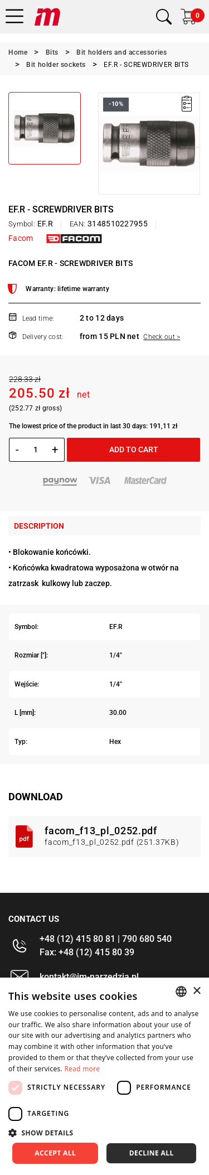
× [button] (196, 991)
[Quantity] (35, 449)
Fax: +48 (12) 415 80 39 (87, 952)
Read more (82, 1069)
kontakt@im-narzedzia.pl (89, 976)
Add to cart (133, 449)
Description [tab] (39, 525)
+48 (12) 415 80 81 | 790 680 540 (106, 939)
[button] (104, 1132)
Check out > (161, 337)
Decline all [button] (151, 1153)
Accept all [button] (55, 1153)
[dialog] (104, 1076)
